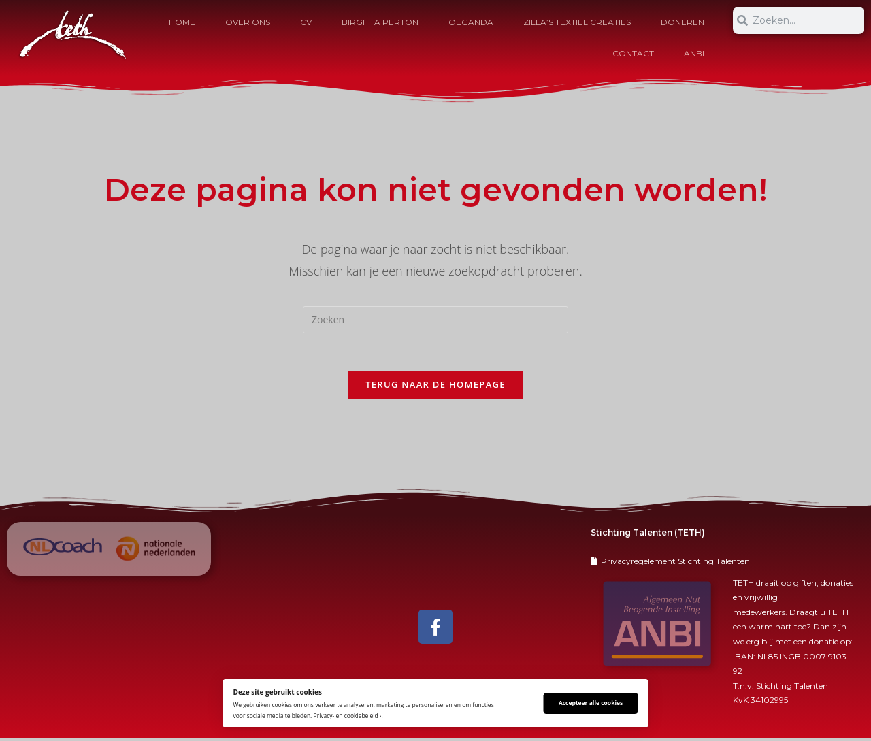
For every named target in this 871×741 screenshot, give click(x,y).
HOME (182, 22)
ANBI (694, 53)
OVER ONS (247, 22)
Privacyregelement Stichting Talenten (675, 564)
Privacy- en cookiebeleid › (348, 715)
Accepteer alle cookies (591, 702)
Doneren (682, 22)
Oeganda (470, 22)
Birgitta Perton (380, 22)
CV (306, 22)
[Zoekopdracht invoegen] (435, 319)
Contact (633, 53)
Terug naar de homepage (435, 388)
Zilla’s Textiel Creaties (577, 22)
